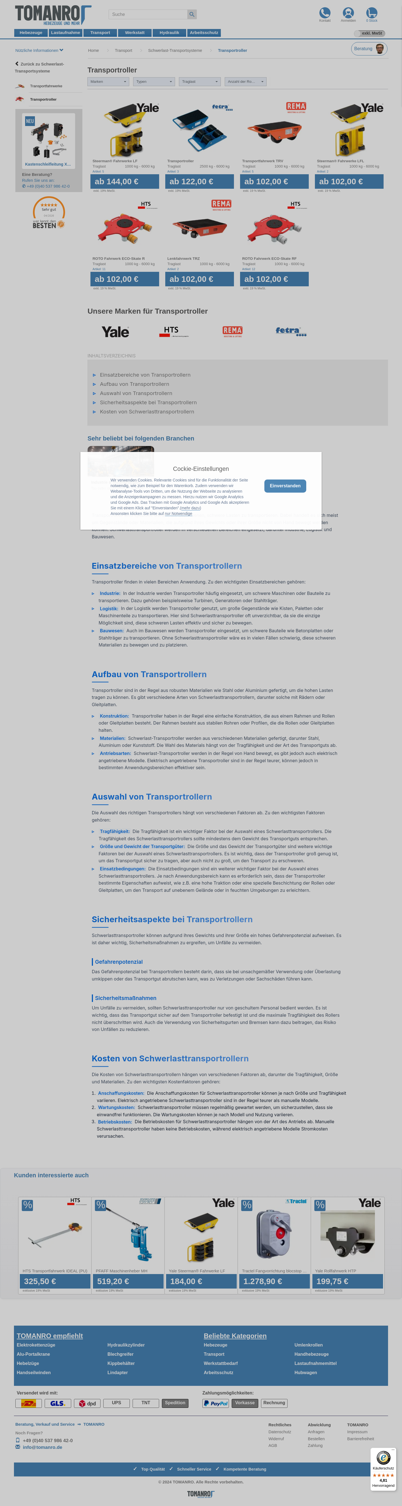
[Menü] (393, 1451)
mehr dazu (190, 508)
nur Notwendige (178, 513)
